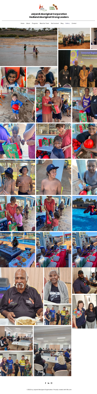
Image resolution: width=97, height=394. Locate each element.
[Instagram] (51, 383)
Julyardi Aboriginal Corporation (49, 14)
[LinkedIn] (48, 383)
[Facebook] (46, 383)
